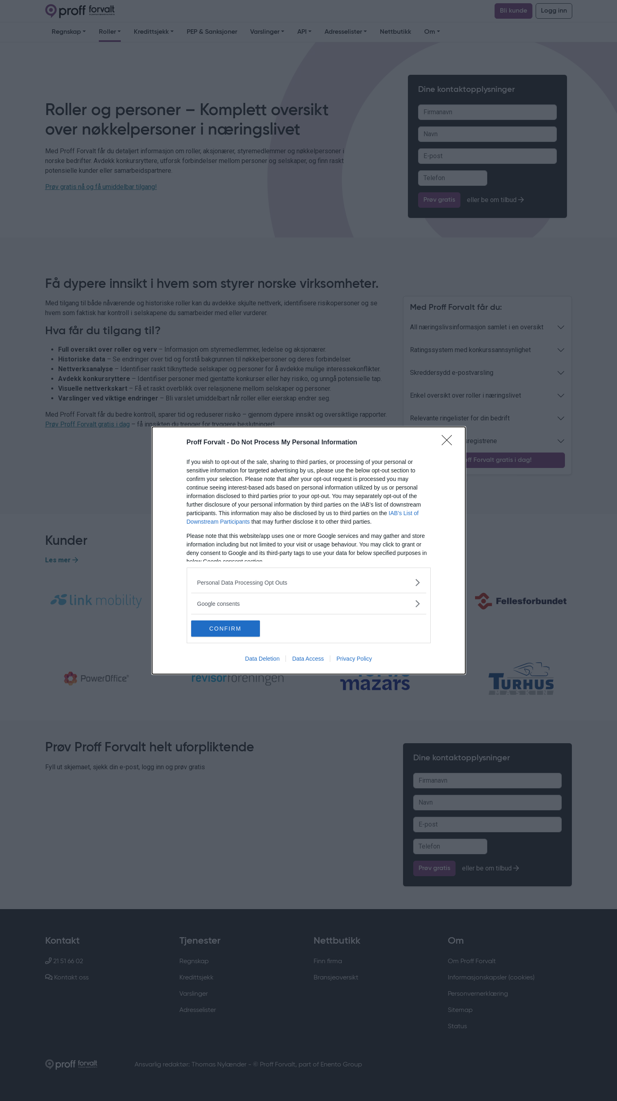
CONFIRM (230, 628)
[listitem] (308, 582)
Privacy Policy (354, 658)
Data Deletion (262, 658)
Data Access (308, 658)
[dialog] (308, 550)
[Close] (449, 442)
